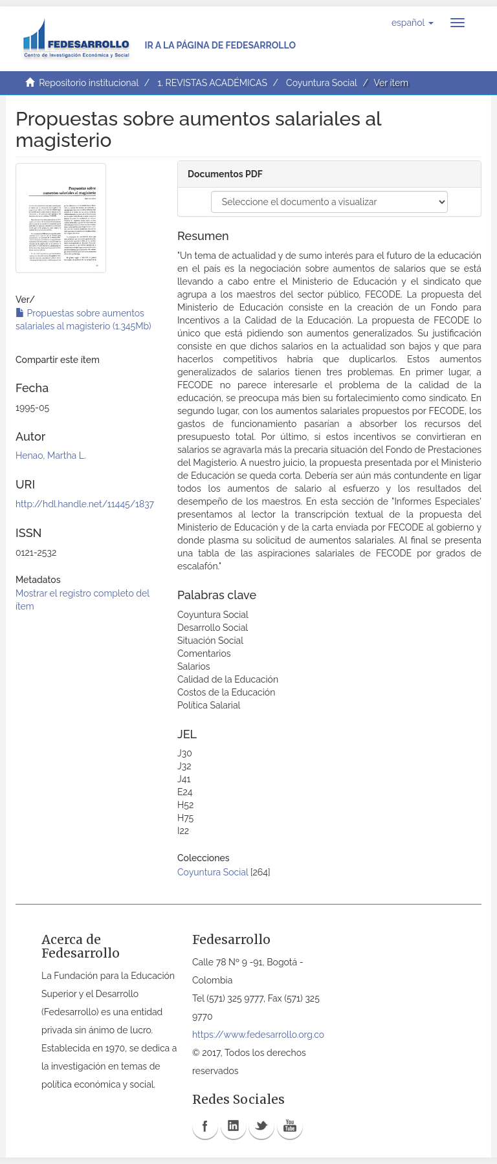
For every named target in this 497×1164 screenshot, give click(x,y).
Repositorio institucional (88, 83)
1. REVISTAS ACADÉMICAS (212, 83)
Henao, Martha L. (51, 455)
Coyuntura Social (321, 83)
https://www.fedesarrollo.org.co (258, 1034)
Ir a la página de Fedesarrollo (220, 45)
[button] (412, 22)
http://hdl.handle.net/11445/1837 (85, 504)
